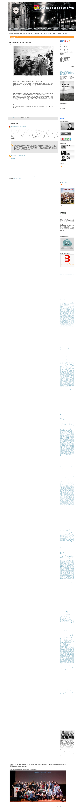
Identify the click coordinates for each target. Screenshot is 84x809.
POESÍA (49, 33)
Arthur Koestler (68, 321)
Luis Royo (68, 550)
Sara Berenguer (72, 660)
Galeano (70, 442)
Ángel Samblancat (65, 306)
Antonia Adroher (68, 311)
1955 (64, 276)
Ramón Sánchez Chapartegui (70, 639)
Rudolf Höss (63, 658)
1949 (68, 275)
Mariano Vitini (65, 579)
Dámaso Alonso (64, 390)
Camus (73, 351)
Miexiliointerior (13, 155)
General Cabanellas (71, 444)
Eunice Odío (70, 417)
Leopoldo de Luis (63, 538)
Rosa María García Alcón (64, 656)
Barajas (70, 329)
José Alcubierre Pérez (70, 488)
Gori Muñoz (63, 452)
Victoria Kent (67, 688)
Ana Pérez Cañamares (71, 299)
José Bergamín (67, 491)
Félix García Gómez (68, 422)
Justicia (71, 530)
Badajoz (65, 328)
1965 (67, 277)
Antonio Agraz (62, 313)
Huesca (64, 464)
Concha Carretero (62, 381)
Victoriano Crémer (71, 688)
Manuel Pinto (65, 561)
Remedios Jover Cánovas (69, 643)
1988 (69, 279)
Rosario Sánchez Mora (63, 657)
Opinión (61, 606)
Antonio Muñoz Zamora (69, 316)
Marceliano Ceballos (67, 564)
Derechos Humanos (67, 391)
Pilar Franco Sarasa (63, 621)
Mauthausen (72, 587)
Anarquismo (72, 300)
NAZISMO (45, 33)
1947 (65, 275)
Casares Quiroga (70, 365)
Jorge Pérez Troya (72, 486)
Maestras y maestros (66, 552)
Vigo (68, 689)
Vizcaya (71, 690)
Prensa (61, 625)
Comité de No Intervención (67, 379)
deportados (62, 391)
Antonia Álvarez (72, 311)
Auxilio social (62, 327)
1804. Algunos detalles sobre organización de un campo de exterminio (70, 146)
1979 (62, 279)
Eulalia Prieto (62, 417)
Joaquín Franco (66, 483)
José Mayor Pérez (64, 505)
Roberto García (64, 652)
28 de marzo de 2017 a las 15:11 (22, 155)
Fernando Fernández (67, 427)
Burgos (64, 348)
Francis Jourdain (64, 431)
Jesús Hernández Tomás (68, 479)
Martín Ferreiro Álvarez (68, 581)
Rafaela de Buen (72, 633)
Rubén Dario (69, 657)
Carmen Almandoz (68, 357)
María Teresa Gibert (71, 576)
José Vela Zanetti (65, 509)
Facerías (61, 419)
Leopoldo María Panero (69, 538)
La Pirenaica (64, 533)
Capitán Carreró (68, 352)
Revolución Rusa (68, 648)
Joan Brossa (67, 480)
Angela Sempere (65, 308)
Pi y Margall (62, 620)
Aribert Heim (70, 320)
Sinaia (65, 665)
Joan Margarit (71, 480)
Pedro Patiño (71, 615)
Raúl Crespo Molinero (68, 641)
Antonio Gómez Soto (66, 315)
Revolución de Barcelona (63, 647)
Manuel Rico (62, 562)
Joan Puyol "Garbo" (65, 481)
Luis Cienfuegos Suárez (66, 547)
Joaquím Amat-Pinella (71, 481)
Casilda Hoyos (72, 366)
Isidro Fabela (71, 472)
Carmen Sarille (64, 363)
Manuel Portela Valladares (71, 561)
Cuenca (65, 389)
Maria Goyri (64, 571)
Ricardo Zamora (72, 650)
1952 (73, 275)
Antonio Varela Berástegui (67, 319)
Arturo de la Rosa (70, 322)
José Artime (71, 490)
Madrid (28, 119)
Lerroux (61, 539)
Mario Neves (62, 580)
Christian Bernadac (69, 374)
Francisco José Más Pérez (65, 435)
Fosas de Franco (62, 430)
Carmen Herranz (65, 361)
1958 (70, 276)
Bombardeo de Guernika (70, 342)
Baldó (65, 329)
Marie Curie (68, 579)
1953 (61, 276)
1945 (61, 275)
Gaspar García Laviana (71, 443)
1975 (70, 278)
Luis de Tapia (71, 547)
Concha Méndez (67, 381)
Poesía (72, 622)
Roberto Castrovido (69, 651)
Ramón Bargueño (62, 635)
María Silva (67, 576)
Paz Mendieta (68, 613)
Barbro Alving (72, 329)
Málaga (61, 553)
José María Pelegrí (71, 503)
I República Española (66, 465)
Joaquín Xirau (72, 484)
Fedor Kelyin (68, 421)
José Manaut (70, 501)
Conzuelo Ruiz (62, 385)
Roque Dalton (68, 655)
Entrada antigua (55, 176)
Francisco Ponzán (65, 437)
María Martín (62, 574)
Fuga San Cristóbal (71, 439)
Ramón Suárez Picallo (67, 640)
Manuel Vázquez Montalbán (70, 563)
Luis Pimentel (71, 549)
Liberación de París (68, 541)
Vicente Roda (16, 144)
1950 (70, 275)
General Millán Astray (68, 445)
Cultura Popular (69, 389)
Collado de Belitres (69, 377)
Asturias (66, 324)
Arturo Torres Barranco (71, 323)
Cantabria (64, 352)
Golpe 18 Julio (65, 451)
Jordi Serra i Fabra (62, 486)
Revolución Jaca (63, 648)
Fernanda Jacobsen (65, 425)
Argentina (63, 320)
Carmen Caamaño (62, 358)
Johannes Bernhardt (63, 485)
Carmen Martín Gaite (69, 362)
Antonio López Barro (71, 315)
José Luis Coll (68, 499)
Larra (71, 534)
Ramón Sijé (62, 640)
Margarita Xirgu (70, 567)
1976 (72, 278)
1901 (64, 270)
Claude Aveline (62, 376)
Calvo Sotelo (67, 349)
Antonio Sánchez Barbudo (66, 318)
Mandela (71, 553)
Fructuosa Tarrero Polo (65, 439)
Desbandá (73, 391)
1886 (61, 270)
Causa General (62, 369)
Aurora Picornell (69, 326)
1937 (73, 273)
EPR (20, 119)
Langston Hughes (62, 534)
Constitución (62, 384)
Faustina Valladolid (62, 420)
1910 (73, 270)
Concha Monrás (62, 382)
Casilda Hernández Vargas (66, 366)
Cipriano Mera (62, 375)
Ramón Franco (72, 635)
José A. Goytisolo (63, 488)
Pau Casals (67, 612)
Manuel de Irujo (72, 557)
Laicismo (73, 533)
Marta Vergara (66, 580)
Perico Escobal (62, 619)
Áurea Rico (73, 324)
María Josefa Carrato (69, 572)
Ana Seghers (68, 300)
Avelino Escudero (66, 327)
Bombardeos (68, 345)
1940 (66, 274)
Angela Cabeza (70, 306)
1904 (67, 270)
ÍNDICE (66, 33)
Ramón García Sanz (63, 636)
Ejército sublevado (17, 119)
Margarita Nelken (69, 566)
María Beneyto (67, 568)
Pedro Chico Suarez (63, 614)
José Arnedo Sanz (67, 490)
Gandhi (65, 443)
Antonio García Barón (69, 314)
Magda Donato (72, 552)
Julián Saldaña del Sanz (63, 529)
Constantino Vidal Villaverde (70, 383)
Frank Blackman (72, 437)
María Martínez (66, 574)
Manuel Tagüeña (70, 562)
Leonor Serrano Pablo (63, 537)
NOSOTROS (54, 33)
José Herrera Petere (71, 497)
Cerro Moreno (64, 371)
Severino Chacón (68, 663)
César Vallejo (67, 372)
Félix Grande (64, 423)
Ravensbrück (68, 642)
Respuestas (14, 142)
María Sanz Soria (62, 576)
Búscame (66, 348)
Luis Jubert (71, 548)
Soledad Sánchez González (66, 666)
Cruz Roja (67, 388)
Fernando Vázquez (62, 428)
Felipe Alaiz (72, 421)
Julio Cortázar (68, 530)
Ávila (61, 328)
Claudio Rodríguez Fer (68, 376)
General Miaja (62, 445)
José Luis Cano (64, 499)
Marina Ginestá (72, 579)
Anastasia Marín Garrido (63, 301)
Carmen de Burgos (69, 359)
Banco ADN (67, 329)
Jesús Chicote (71, 478)
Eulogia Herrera (66, 417)
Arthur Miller (61, 322)
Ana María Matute (63, 299)
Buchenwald (67, 347)
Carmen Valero (68, 363)
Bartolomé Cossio (69, 330)
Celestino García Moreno (63, 370)
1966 (69, 277)
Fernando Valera (72, 427)
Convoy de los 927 (71, 384)
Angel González (66, 304)
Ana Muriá (67, 299)
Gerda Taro (70, 449)
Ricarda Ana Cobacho (66, 649)
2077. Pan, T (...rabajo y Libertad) (68, 157)
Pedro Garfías (68, 614)
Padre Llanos (72, 609)
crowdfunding (72, 387)
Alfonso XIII (67, 291)
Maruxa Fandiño (65, 583)
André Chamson (68, 302)
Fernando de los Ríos (69, 426)
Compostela (61, 380)
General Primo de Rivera (69, 446)
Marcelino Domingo (69, 565)
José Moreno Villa (70, 506)
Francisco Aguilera (64, 432)
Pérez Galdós (72, 618)
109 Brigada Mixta (62, 269)
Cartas (71, 364)
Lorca (70, 543)
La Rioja (67, 533)
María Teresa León (63, 577)
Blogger (60, 806)
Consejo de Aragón (71, 382)
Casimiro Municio (62, 367)
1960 (73, 276)
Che (68, 373)
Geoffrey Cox (72, 448)
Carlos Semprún (70, 356)
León (73, 535)
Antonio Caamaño (72, 313)
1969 (73, 277)
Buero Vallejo (72, 347)
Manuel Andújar (70, 555)
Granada (71, 452)
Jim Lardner (63, 480)
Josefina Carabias (63, 511)
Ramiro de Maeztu (64, 634)
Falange (64, 419)
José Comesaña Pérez (65, 493)
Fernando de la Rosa (63, 426)
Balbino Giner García (69, 328)
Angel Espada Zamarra (71, 303)
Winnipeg (73, 691)
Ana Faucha (65, 298)
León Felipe (62, 536)
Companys (72, 379)
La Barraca (64, 532)
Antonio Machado (63, 316)
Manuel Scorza (66, 562)
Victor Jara (68, 687)
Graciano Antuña (67, 452)
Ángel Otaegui (70, 305)
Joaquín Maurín (70, 483)
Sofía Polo (61, 666)
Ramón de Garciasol (67, 635)
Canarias (61, 352)
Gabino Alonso (64, 182)
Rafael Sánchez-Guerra (66, 633)
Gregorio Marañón (66, 453)
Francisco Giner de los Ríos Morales (65, 434)
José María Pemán (62, 504)
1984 (65, 279)
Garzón (67, 443)
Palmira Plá (64, 610)
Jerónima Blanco (69, 477)
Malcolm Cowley (65, 553)
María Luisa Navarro (71, 573)
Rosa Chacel (72, 655)
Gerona (73, 449)
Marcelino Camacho (63, 565)
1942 (70, 274)
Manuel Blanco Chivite (65, 556)
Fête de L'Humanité (68, 428)
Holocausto (62, 463)
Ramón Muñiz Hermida (65, 638)
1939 (13, 119)
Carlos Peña (62, 356)
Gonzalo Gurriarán (69, 451)
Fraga (66, 430)
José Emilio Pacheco (65, 494)
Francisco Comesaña (65, 433)
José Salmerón (71, 508)
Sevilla (61, 664)
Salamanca (67, 658)
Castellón (70, 367)
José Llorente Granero (67, 498)
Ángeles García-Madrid (71, 308)
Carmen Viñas (72, 363)
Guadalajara (62, 454)
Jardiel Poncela (62, 476)
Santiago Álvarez (67, 660)
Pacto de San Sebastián (68, 609)
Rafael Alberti (66, 630)
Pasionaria (68, 611)
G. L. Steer (63, 440)
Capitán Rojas (72, 352)
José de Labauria (71, 493)
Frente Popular (67, 438)
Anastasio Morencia (69, 301)
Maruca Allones (64, 582)
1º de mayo (71, 279)
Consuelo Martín (66, 384)
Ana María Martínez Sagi (71, 298)
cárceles (66, 353)
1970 (61, 278)
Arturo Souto (66, 323)
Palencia (61, 610)
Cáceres (73, 348)
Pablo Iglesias (70, 608)
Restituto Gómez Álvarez (70, 645)
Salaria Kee (70, 658)
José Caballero (62, 492)
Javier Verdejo (70, 476)
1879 (72, 269)
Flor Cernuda (72, 428)
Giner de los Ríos (70, 450)
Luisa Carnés (66, 551)
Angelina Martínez (68, 309)
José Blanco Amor (71, 491)
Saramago (61, 661)
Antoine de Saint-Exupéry (64, 310)
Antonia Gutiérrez (62, 312)
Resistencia (65, 645)
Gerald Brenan (67, 449)
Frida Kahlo (71, 438)
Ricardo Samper (62, 650)
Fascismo (73, 419)
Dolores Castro (70, 395)
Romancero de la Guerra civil (67, 654)
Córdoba (70, 385)
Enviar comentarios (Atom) (17, 178)
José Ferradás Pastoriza (71, 494)
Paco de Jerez (13, 126)
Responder (13, 140)
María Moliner (70, 574)
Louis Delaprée (64, 545)
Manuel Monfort (65, 560)
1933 (65, 273)
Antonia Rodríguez (72, 312)
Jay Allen (73, 476)
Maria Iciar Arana (68, 571)
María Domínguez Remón (66, 570)
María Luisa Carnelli (66, 573)
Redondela (64, 643)
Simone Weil (62, 665)
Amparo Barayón (72, 297)
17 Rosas (69, 269)
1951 (72, 275)
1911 (61, 271)
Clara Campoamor (71, 375)
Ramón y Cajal (62, 641)
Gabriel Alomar (67, 440)
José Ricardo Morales (66, 508)
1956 (66, 276)
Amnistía (65, 297)
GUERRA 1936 (16, 33)
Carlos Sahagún (66, 356)
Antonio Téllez (62, 319)
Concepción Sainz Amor (71, 380)
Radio (69, 629)
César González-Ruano (69, 371)
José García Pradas (64, 496)
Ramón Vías (72, 640)
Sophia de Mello (72, 666)
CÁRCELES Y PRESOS (38, 33)
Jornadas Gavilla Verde (71, 487)
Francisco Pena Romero (66, 436)
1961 (61, 277)
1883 (73, 269)
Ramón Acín (72, 634)
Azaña (63, 328)
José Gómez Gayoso (65, 497)
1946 (63, 275)
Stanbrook (67, 667)
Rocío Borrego (68, 652)
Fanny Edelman (68, 419)
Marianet (70, 578)
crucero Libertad (62, 388)
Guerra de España (24, 119)
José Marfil (73, 502)
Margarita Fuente (64, 566)
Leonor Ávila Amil (67, 536)
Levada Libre (65, 539)
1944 (73, 274)
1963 (64, 277)
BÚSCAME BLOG (61, 33)
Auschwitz (73, 326)
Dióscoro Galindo (68, 394)
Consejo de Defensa (63, 383)
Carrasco (61, 364)
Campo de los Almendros (65, 350)
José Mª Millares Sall (70, 500)
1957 (68, 276)
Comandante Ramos (68, 378)
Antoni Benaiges (70, 310)
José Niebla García (65, 507)
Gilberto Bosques (65, 450)
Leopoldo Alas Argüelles (70, 537)
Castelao (67, 367)
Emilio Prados (62, 409)
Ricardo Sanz (67, 650)
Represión (64, 644)
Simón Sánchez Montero (70, 664)
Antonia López (67, 312)
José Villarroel (69, 509)
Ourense (67, 607)
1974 (68, 278)
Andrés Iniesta (62, 303)
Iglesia (61, 466)
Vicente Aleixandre (71, 683)
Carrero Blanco (65, 364)
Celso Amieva (69, 370)
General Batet (66, 444)
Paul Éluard (70, 612)
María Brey (71, 568)
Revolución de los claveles (71, 647)
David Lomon (68, 390)
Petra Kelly (66, 619)
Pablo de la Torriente (63, 608)
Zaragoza (61, 693)
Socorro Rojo (68, 665)
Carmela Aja (63, 357)
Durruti (61, 399)
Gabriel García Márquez (68, 441)
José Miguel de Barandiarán (70, 505)
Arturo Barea (66, 322)
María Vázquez (70, 577)
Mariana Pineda (66, 578)
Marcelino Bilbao (72, 564)
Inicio (34, 176)
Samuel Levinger (62, 660)
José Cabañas (67, 492)
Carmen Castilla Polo (67, 358)
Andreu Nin (65, 303)
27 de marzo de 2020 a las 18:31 (24, 144)
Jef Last (65, 477)
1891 (62, 270)
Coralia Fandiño (67, 385)
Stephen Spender (71, 667)
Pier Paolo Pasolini (68, 620)
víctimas (72, 686)
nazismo (72, 599)
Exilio (61, 418)
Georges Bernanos (62, 449)
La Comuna (68, 532)
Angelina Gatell (62, 309)
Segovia (61, 663)
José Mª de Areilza (64, 500)
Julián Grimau (68, 528)
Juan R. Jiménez (63, 523)
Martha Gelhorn (70, 580)
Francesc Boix (70, 430)
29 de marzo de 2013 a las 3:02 (21, 126)
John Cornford (67, 485)
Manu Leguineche (68, 554)
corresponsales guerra (67, 386)
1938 (61, 274)
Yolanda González (69, 692)
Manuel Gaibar (68, 558)
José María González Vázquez (64, 503)
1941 (68, 274)
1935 (69, 273)
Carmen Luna (64, 362)
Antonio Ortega (64, 317)
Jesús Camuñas (67, 478)
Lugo (66, 546)
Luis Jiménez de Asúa (67, 548)
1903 (65, 270)
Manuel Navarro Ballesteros (70, 560)
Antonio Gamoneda (63, 314)
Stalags (63, 667)
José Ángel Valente (70, 489)
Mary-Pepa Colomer (71, 583)
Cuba (69, 388)
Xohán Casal (62, 692)
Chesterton (71, 373)
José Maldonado (65, 501)
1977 (73, 278)
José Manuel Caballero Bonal (67, 502)
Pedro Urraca (64, 617)
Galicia (73, 442)
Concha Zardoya (67, 382)
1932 (63, 273)
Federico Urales (64, 421)
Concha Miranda (72, 381)
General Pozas (64, 446)
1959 (72, 276)
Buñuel (61, 348)
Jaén (73, 473)
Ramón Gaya (67, 636)
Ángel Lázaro (71, 304)
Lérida (73, 538)
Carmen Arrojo (72, 357)
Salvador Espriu (67, 659)
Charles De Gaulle (65, 373)
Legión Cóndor (65, 535)
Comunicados (66, 380)
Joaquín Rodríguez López (66, 484)
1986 (67, 279)
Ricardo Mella (72, 649)
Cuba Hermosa (72, 388)
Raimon (61, 634)
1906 (69, 270)
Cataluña (73, 368)
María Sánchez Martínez (71, 575)
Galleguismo (62, 443)
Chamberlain (72, 372)
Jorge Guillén (67, 486)
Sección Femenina (66, 662)
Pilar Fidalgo (72, 620)
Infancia (73, 469)
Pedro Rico (67, 616)
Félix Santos (67, 424)
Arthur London (72, 321)
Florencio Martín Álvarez (63, 429)
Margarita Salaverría (65, 567)
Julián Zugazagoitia (70, 529)
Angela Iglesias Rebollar (66, 307)
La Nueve (71, 532)
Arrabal (65, 321)
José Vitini (73, 509)
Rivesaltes (61, 651)
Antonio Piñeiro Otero (69, 317)
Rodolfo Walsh (62, 653)
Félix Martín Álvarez (68, 423)
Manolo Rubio (64, 554)
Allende (67, 293)
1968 (72, 277)
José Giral (69, 496)
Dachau (73, 389)
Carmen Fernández (66, 360)
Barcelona (62, 330)
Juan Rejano (66, 524)
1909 (72, 270)
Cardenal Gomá (70, 353)
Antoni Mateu (63, 311)
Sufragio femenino (66, 669)
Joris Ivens (66, 487)
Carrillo (68, 364)
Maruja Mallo (68, 582)
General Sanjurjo (62, 448)
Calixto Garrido (64, 349)
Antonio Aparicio (67, 313)
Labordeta (70, 533)
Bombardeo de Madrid (64, 344)
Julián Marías (72, 528)
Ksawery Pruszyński (70, 531)
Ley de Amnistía (70, 539)
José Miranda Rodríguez (63, 506)
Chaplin (61, 373)
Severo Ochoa (72, 663)
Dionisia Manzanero (63, 394)
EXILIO (32, 33)
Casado (66, 365)
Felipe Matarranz (62, 422)
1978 (61, 279)
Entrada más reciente (12, 176)
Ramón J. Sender (66, 637)
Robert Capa (65, 651)
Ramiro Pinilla (69, 634)
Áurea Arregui (69, 324)
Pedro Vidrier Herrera (69, 617)
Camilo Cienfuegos (72, 349)
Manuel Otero (62, 561)
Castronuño (69, 368)
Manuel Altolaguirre (65, 555)
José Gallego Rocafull (63, 495)
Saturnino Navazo (67, 661)
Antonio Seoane (72, 318)
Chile (66, 374)
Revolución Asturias (63, 646)
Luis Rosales (65, 550)
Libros (72, 541)
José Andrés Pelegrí (64, 489)
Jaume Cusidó (66, 476)
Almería (69, 293)
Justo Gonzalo (65, 531)
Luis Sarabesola (72, 550)
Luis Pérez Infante (65, 549)
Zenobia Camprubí (65, 693)
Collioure (73, 377)
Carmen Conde (64, 359)
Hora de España (67, 463)
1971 (63, 278)
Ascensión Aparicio (62, 324)
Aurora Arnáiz (65, 326)
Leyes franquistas (69, 540)
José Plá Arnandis (70, 507)
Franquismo (62, 438)
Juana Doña (65, 525)
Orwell (61, 607)
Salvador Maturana (71, 659)
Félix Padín (63, 424)
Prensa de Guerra (66, 625)
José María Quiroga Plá (69, 504)
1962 (62, 277)
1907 (70, 270)
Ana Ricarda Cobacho (63, 300)
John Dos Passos (72, 485)
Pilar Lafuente (67, 621)
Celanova (73, 369)
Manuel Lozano (65, 559)
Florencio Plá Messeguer (71, 429)
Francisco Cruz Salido (71, 433)
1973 (66, 278)
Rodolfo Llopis (72, 652)
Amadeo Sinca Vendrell (68, 295)
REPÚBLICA (11, 33)
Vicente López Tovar (66, 685)
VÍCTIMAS (28, 33)
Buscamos (70, 348)
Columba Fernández (63, 378)
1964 (65, 277)
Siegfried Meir (65, 664)
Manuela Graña (62, 564)
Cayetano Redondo (67, 369)
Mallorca (68, 553)
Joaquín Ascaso (62, 482)
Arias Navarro (66, 320)
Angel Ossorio (66, 305)
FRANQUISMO (22, 33)
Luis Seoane (62, 551)
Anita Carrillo (72, 309)
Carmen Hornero (69, 361)
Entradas (63, 165)
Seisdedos (64, 663)
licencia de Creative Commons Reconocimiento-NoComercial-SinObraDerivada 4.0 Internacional (67, 215)
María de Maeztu (65, 569)
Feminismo (70, 424)
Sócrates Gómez (72, 665)
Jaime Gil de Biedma (69, 474)
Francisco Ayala (69, 432)
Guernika (66, 454)
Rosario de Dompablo (71, 656)
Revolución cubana (71, 646)
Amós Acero (68, 297)
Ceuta (70, 372)
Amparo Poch (62, 298)
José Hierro (62, 498)
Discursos (72, 394)
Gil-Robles (61, 450)
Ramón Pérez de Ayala (71, 638)
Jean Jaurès (62, 477)
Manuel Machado (69, 559)
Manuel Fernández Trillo (63, 558)
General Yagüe (68, 448)
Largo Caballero (68, 534)
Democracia (72, 390)
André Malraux (72, 302)
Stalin (65, 667)
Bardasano (65, 330)
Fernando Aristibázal (71, 425)
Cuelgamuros (62, 389)
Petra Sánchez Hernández (71, 619)
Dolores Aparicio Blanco (63, 395)
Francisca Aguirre (69, 431)
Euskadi (73, 417)
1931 (61, 273)
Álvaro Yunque (66, 294)
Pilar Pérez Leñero (72, 621)
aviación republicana (71, 327)
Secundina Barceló (71, 662)
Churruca (73, 374)
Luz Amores (70, 551)
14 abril (66, 269)
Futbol (61, 440)
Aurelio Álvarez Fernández (63, 325)
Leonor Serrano (72, 536)
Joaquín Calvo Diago (69, 482)
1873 (71, 269)
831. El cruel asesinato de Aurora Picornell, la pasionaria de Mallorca (70, 153)
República (68, 644)
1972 (64, 278)
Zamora (73, 692)
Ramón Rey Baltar (63, 639)
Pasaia (71, 610)
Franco (68, 437)
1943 (71, 274)
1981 (64, 279)
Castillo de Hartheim (65, 368)
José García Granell (68, 495)
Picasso (65, 620)
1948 (66, 275)
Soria (61, 667)
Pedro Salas (70, 616)
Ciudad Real (66, 375)
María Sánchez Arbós (65, 575)
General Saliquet (72, 447)
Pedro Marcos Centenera (65, 615)
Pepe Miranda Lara (67, 618)
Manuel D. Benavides (66, 557)
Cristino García (67, 387)
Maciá (73, 551)
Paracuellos (68, 610)
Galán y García (65, 442)
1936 (71, 273)
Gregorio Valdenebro (71, 453)
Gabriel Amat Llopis (71, 440)
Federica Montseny (69, 420)
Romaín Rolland (67, 653)
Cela (71, 369)
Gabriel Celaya (62, 441)
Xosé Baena (65, 692)
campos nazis (68, 351)
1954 (63, 276)
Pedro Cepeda (72, 613)
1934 (67, 273)
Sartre (64, 661)
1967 (70, 277)
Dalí (60, 390)
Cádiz (61, 349)
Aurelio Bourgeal (70, 325)
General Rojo (68, 447)
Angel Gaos (62, 304)
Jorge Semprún (62, 487)
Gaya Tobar (62, 444)
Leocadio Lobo (70, 535)
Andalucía (64, 302)
